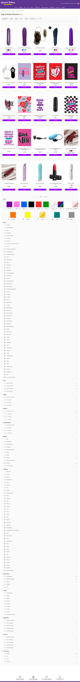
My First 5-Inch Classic (40, 183)
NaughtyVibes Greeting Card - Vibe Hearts (24, 116)
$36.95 (8, 84)
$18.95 (71, 85)
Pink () (16, 208)
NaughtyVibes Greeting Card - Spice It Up (8, 116)
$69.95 (71, 187)
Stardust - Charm (71, 183)
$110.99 (40, 152)
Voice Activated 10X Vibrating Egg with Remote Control (40, 149)
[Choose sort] (33, 19)
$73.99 (24, 186)
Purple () (9, 208)
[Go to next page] (44, 197)
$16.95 (40, 50)
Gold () (42, 219)
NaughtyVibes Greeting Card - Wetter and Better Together (40, 83)
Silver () (53, 208)
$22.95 (24, 52)
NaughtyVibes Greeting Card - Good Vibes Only (71, 116)
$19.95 (8, 118)
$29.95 (71, 52)
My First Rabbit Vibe (24, 183)
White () (68, 208)
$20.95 (24, 85)
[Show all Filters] (5, 19)
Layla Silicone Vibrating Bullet (71, 148)
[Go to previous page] (36, 197)
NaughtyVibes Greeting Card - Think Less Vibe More (40, 116)
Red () (38, 208)
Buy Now (9, 54)
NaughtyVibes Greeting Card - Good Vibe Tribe (71, 83)
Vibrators (13, 10)
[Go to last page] (46, 197)
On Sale (40, 19)
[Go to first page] (33, 197)
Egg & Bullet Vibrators (20, 10)
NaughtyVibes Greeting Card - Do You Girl (24, 83)
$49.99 (55, 152)
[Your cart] (78, 3)
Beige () (71, 219)
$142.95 (55, 186)
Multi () (60, 208)
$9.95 (55, 117)
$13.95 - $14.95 (9, 52)
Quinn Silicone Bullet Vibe (9, 183)
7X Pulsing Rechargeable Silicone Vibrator (55, 149)
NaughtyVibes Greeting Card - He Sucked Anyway (56, 83)
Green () (46, 208)
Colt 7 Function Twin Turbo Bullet (9, 82)
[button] (7, 50)
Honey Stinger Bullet (55, 115)
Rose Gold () (75, 208)
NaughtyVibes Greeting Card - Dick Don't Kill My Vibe (24, 149)
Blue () (24, 208)
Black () (31, 208)
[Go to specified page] (38, 197)
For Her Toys (8, 10)
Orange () (13, 219)
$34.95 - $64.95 (71, 152)
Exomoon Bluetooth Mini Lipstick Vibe (56, 184)
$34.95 (8, 186)
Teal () (57, 219)
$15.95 (24, 152)
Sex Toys (2, 10)
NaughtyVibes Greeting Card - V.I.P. (9, 148)
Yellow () (27, 219)
